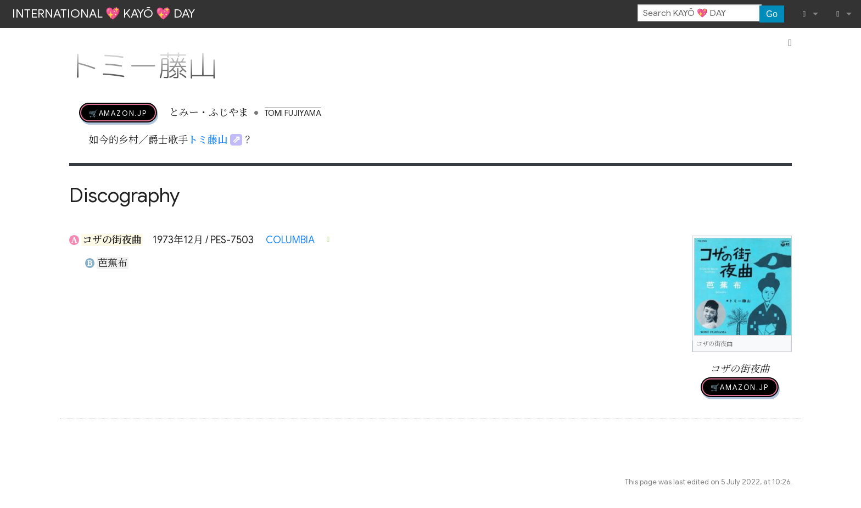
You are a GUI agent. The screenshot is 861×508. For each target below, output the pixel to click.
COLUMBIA (290, 240)
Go (772, 14)
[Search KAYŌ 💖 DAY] (700, 13)
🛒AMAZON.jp (118, 113)
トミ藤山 (207, 140)
